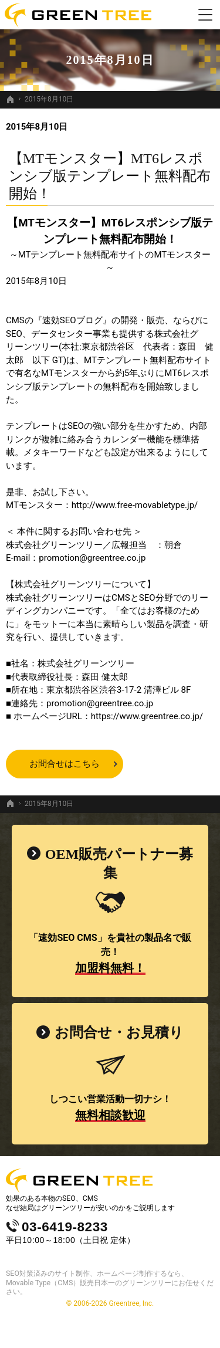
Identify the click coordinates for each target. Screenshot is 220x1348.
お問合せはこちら (64, 763)
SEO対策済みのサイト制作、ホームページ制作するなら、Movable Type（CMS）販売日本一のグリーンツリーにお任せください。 (110, 1282)
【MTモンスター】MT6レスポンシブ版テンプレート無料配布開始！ (110, 176)
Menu (205, 14)
